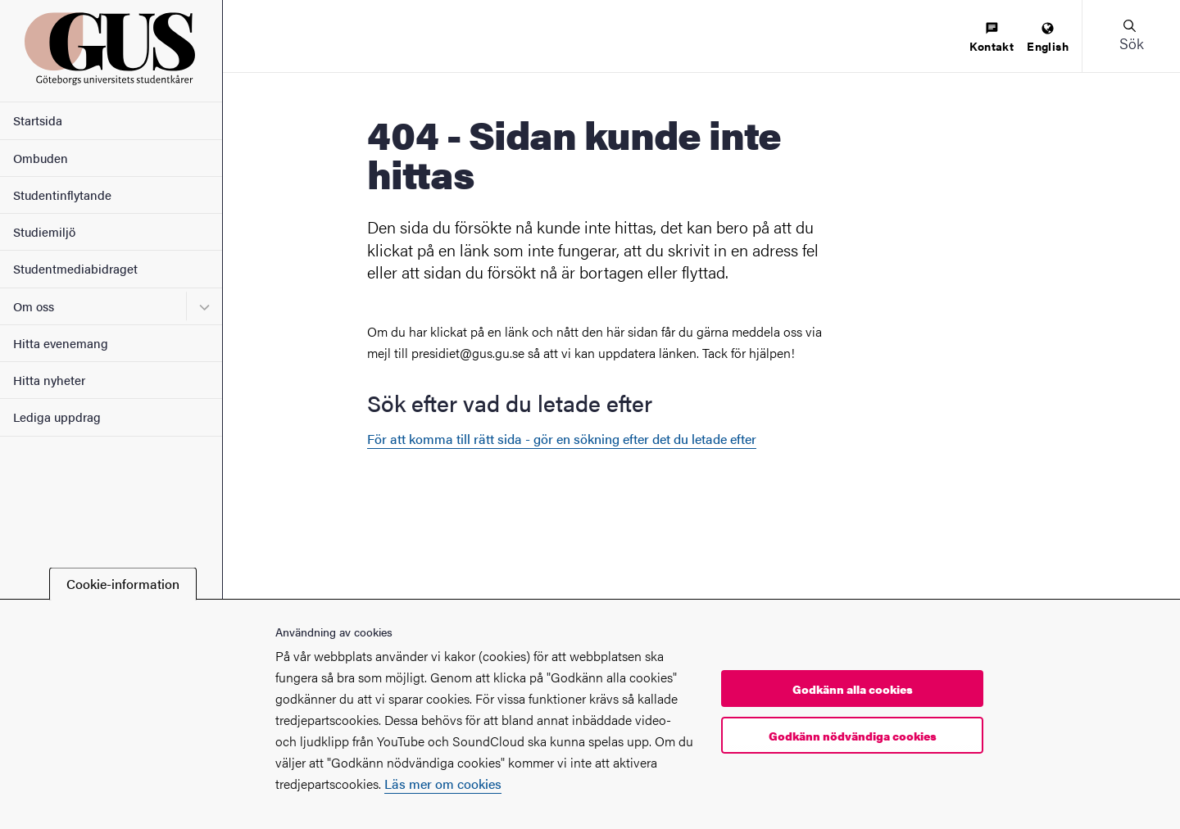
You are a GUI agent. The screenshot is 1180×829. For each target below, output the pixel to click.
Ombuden (40, 157)
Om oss (33, 306)
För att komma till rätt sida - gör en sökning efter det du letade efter (561, 438)
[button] (1131, 36)
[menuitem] (991, 38)
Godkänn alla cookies (852, 689)
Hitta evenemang (60, 342)
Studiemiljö (44, 231)
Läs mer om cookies (443, 783)
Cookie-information (122, 583)
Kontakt (991, 38)
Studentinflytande (62, 194)
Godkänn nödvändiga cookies (853, 735)
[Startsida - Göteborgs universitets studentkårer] (111, 51)
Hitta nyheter (49, 379)
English (1048, 38)
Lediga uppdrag (57, 416)
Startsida (37, 120)
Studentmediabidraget (75, 268)
